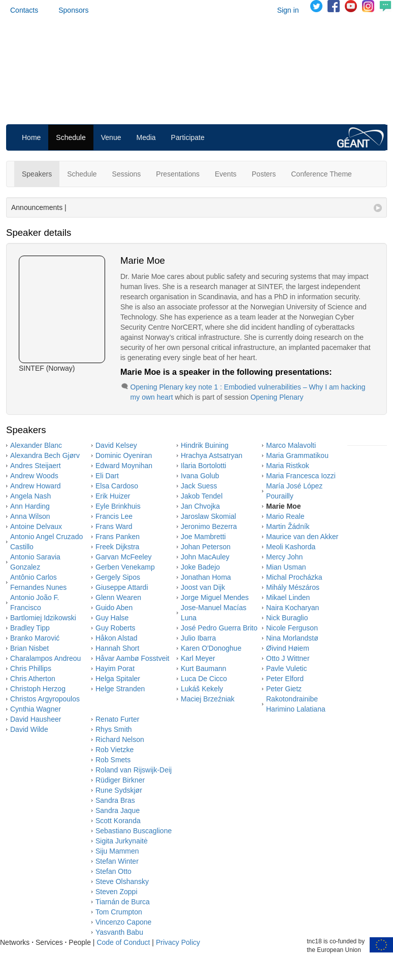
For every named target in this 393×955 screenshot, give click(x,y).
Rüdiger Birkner (120, 780)
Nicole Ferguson (292, 628)
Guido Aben (114, 608)
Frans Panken (117, 537)
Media (145, 137)
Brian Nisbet (29, 648)
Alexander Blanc (36, 445)
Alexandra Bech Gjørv (45, 455)
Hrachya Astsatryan (211, 455)
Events (226, 174)
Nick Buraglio (287, 618)
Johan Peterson (206, 547)
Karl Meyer (198, 658)
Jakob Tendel (201, 496)
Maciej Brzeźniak (208, 699)
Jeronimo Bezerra (209, 526)
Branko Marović (34, 638)
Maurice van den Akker (302, 537)
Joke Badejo (200, 567)
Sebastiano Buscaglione (133, 831)
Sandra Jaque (117, 810)
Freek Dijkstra (117, 547)
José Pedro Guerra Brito (219, 628)
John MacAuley (205, 557)
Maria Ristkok (287, 466)
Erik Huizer (112, 496)
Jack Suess (199, 486)
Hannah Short (117, 648)
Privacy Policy (178, 942)
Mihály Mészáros (292, 587)
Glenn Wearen (118, 597)
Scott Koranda (118, 821)
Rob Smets (112, 760)
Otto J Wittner (288, 658)
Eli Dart (107, 476)
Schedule (70, 137)
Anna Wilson (30, 516)
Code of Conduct (123, 942)
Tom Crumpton (118, 912)
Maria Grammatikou (297, 455)
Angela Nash (30, 496)
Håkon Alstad (116, 638)
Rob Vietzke (114, 750)
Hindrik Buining (204, 445)
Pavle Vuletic (286, 668)
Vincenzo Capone (123, 922)
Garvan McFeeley (123, 557)
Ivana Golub (200, 476)
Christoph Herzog (38, 689)
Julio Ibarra (198, 638)
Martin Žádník (288, 526)
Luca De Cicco (204, 679)
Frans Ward (114, 526)
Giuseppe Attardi (121, 587)
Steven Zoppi (116, 892)
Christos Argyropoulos (45, 699)
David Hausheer (35, 719)
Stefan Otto (113, 871)
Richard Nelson (119, 739)
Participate (188, 137)
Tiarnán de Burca (122, 902)
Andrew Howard (35, 486)
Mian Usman (286, 567)
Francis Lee (114, 516)
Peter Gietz (284, 689)
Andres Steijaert (35, 466)
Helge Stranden (120, 689)
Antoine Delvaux (36, 526)
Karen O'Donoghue (211, 648)
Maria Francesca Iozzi (301, 476)
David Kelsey (116, 445)
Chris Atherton (32, 679)
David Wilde (29, 729)
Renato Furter (117, 719)
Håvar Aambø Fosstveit (132, 658)
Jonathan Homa (206, 577)
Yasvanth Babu (119, 932)
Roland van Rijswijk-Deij (133, 770)
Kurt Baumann (203, 668)
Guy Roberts (115, 628)
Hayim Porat (115, 668)
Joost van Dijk (203, 587)
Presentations (178, 174)
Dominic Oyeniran (123, 455)
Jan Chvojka (200, 506)
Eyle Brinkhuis (118, 506)
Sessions (126, 174)
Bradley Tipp (30, 628)
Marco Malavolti (291, 445)
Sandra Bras (115, 800)
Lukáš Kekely (202, 689)
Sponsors (73, 10)
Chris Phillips (30, 668)
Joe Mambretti (203, 537)
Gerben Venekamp (125, 567)
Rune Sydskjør (118, 790)
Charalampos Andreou (45, 658)
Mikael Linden (288, 597)
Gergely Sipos (117, 577)
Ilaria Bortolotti (203, 466)
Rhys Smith (113, 729)
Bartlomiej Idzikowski (43, 618)
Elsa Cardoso (116, 486)
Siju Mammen (117, 851)
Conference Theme (321, 174)
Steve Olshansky (122, 881)
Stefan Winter (117, 861)
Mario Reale (285, 516)
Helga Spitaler (117, 679)
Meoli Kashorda (290, 547)
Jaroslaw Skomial (208, 516)
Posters (264, 174)
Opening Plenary (276, 397)
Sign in (288, 10)
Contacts (24, 10)
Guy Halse (111, 618)
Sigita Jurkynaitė (121, 841)
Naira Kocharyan (292, 608)
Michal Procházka (294, 577)
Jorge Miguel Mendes (215, 597)
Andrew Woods (34, 476)
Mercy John (284, 557)
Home (31, 137)
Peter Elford (285, 679)
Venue (111, 137)
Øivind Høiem (287, 648)
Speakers (37, 174)
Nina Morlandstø (292, 638)
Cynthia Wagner (35, 709)
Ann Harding (30, 506)
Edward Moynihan (123, 466)
